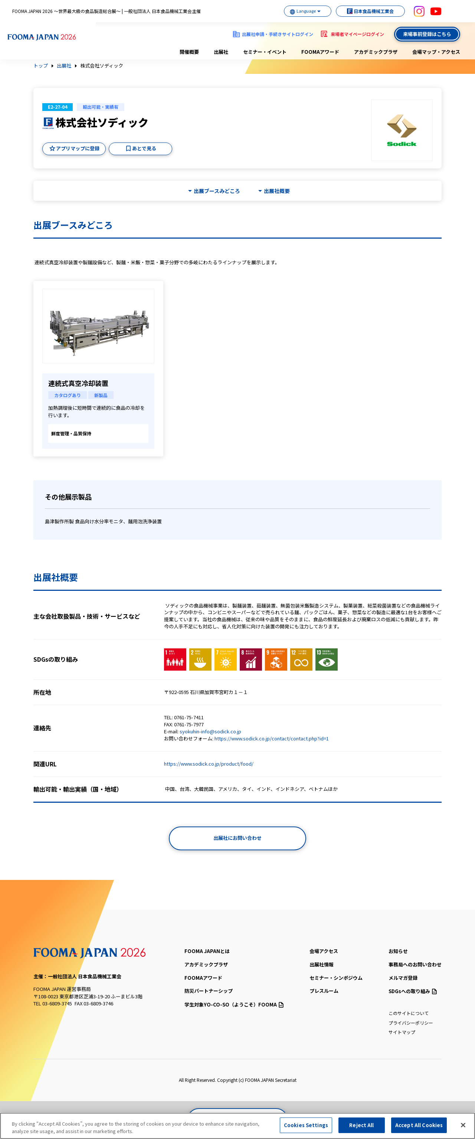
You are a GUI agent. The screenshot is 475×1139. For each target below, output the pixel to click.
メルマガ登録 (403, 977)
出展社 (221, 51)
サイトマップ (402, 1032)
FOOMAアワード (320, 51)
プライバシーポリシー (411, 1022)
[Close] (463, 1128)
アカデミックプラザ (375, 51)
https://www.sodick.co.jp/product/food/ (208, 763)
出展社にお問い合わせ (237, 837)
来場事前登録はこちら (427, 33)
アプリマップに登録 (77, 148)
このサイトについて (409, 1013)
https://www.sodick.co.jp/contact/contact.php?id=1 (271, 738)
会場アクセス (323, 951)
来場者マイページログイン (357, 34)
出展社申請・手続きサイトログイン (277, 34)
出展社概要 (277, 190)
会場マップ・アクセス (436, 51)
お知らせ (398, 951)
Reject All (361, 1128)
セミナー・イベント (264, 51)
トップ (40, 66)
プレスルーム (323, 990)
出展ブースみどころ (217, 190)
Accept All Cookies (419, 1128)
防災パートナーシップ (208, 990)
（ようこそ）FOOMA (234, 1004)
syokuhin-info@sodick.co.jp (210, 731)
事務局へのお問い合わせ (415, 964)
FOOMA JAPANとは (207, 951)
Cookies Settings (306, 1128)
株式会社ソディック (101, 66)
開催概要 (189, 51)
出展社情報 (321, 964)
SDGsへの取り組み (413, 991)
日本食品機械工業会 (371, 11)
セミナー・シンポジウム (336, 977)
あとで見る (144, 148)
